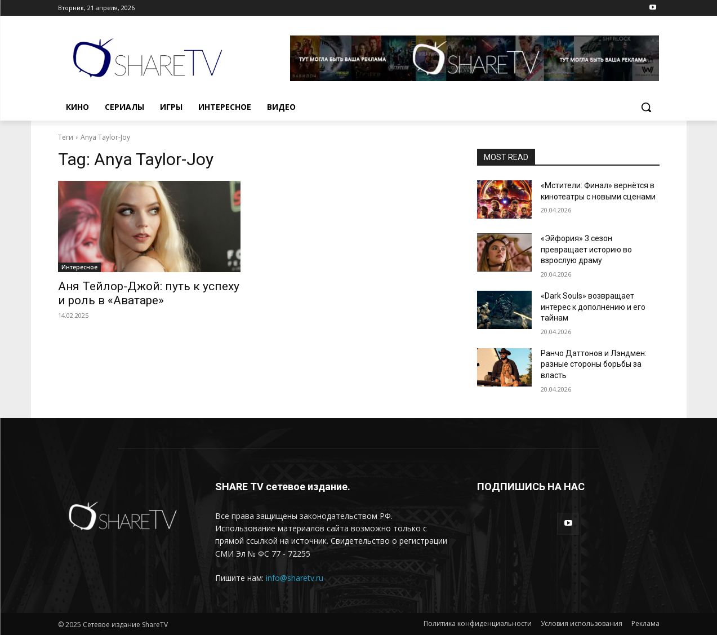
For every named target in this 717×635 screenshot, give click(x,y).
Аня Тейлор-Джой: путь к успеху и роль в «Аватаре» (148, 293)
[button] (646, 107)
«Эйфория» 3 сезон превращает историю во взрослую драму (586, 249)
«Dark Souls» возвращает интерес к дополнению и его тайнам (593, 306)
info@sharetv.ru (294, 577)
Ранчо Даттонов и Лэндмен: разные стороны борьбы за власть (594, 364)
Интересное (79, 267)
